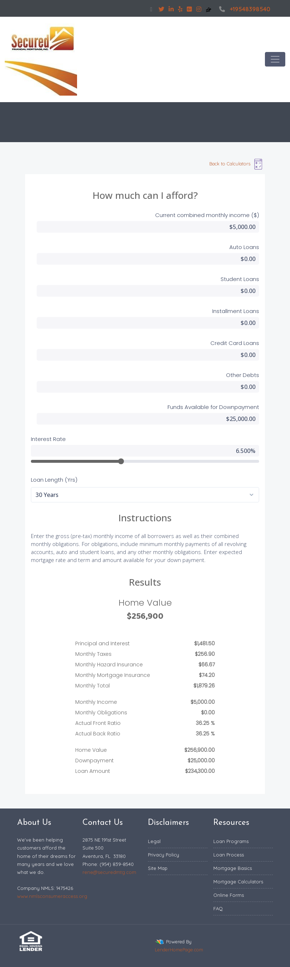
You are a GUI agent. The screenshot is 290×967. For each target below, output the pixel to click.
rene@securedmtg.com (109, 872)
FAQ (218, 908)
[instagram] (198, 9)
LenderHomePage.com (179, 949)
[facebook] (151, 9)
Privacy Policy (163, 855)
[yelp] (180, 9)
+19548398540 (243, 9)
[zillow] (209, 9)
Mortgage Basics (232, 868)
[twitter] (161, 9)
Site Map (158, 868)
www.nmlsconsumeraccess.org (52, 896)
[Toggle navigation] (275, 59)
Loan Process (228, 855)
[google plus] (189, 9)
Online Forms (228, 895)
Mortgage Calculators (238, 881)
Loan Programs (231, 841)
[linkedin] (171, 9)
